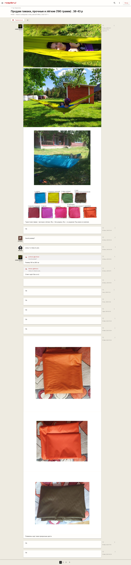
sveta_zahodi (32, 14)
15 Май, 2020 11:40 (106, 544)
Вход (126, 3)
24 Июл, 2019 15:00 (107, 230)
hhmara (20, 250)
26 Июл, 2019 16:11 (106, 271)
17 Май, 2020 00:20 (107, 554)
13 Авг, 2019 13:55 (106, 302)
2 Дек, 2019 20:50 (106, 311)
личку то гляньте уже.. (64, 270)
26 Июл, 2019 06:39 (107, 249)
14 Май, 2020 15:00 (107, 340)
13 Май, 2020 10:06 (107, 330)
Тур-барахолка (16, 8)
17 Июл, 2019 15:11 (106, 28)
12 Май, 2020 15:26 (107, 321)
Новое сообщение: (22, 14)
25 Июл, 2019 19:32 (107, 240)
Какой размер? (64, 258)
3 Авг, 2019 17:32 (106, 292)
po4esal (20, 241)
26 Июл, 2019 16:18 (106, 282)
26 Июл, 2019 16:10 (106, 259)
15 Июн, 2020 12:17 (42, 14)
